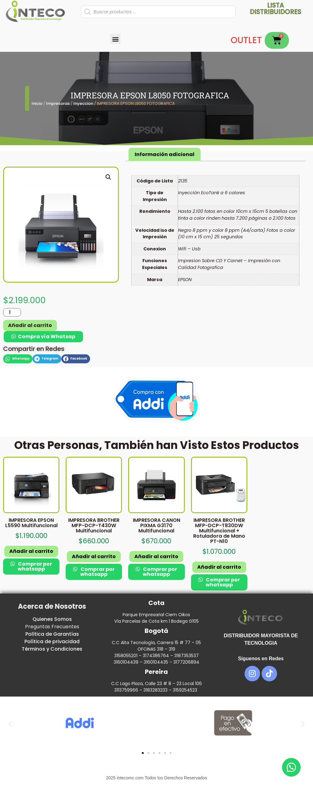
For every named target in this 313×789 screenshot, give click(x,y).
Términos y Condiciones (52, 648)
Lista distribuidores (275, 8)
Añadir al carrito (30, 325)
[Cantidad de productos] (12, 312)
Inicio (37, 103)
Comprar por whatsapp (34, 566)
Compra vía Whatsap (46, 336)
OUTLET (246, 40)
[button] (115, 39)
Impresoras (58, 103)
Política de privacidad (52, 641)
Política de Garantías (52, 634)
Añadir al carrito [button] (31, 551)
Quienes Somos (52, 619)
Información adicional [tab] (164, 154)
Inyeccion (83, 103)
